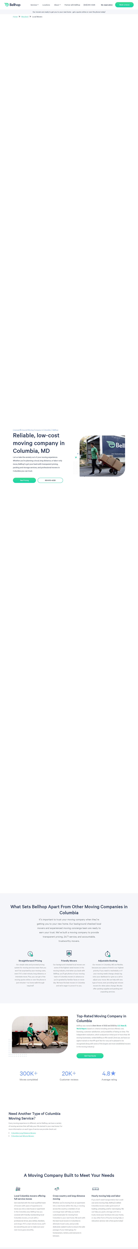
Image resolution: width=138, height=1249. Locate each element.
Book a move (124, 4)
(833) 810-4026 (89, 5)
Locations (46, 5)
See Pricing (24, 480)
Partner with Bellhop (72, 5)
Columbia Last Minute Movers (22, 1136)
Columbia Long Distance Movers (23, 1133)
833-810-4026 (50, 480)
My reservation (107, 5)
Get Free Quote (90, 1055)
